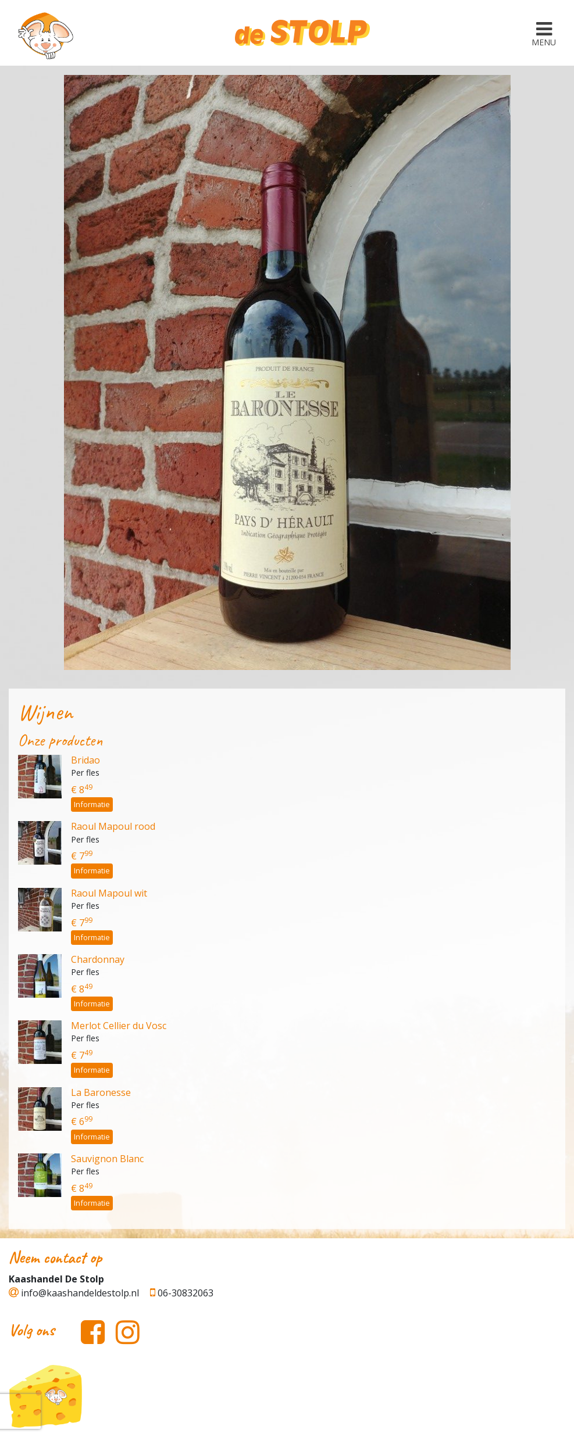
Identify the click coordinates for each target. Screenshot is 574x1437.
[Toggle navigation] (544, 33)
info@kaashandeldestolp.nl (74, 1293)
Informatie (92, 804)
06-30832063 (181, 1293)
